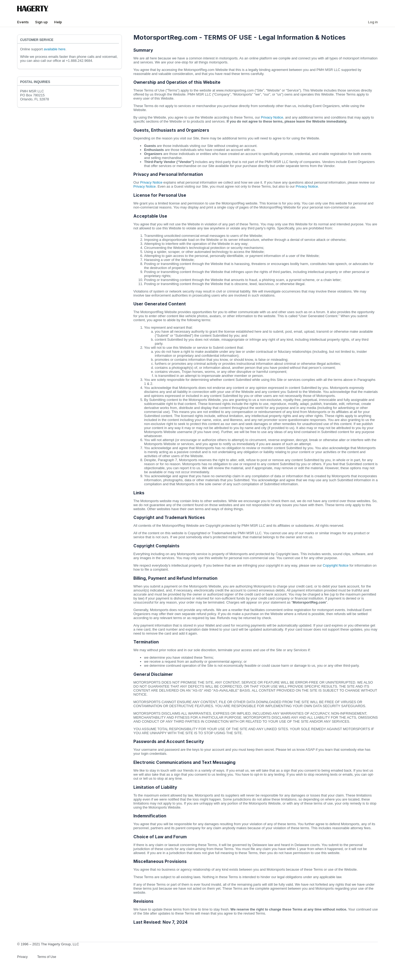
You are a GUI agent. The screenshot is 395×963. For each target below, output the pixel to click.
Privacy (22, 957)
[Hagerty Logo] (33, 11)
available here (54, 49)
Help (58, 22)
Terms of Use (46, 957)
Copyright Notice (335, 565)
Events (23, 22)
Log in (373, 22)
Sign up (41, 22)
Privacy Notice (272, 117)
